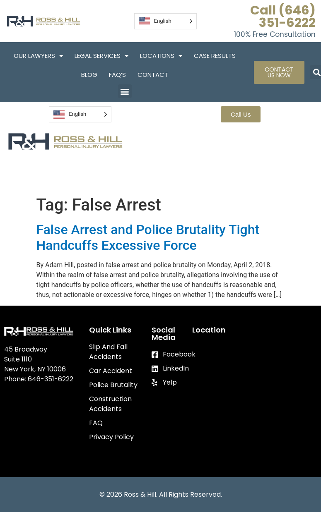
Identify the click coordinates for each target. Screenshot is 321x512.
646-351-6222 (50, 379)
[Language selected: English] (165, 21)
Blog (89, 74)
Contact (153, 74)
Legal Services (101, 56)
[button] (125, 91)
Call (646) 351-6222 (283, 16)
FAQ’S (117, 74)
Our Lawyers (38, 56)
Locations (161, 56)
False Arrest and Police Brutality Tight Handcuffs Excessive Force (148, 237)
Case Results (215, 55)
